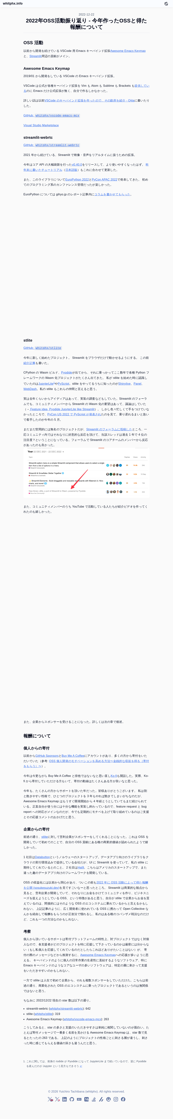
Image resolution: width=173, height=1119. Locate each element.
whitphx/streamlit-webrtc (66, 1008)
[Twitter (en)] (50, 1099)
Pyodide (66, 372)
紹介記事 (29, 363)
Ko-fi (114, 775)
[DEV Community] (79, 1099)
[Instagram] (116, 1099)
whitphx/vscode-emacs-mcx (82, 1019)
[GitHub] (72, 1099)
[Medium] (86, 1099)
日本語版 (71, 169)
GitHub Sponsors (47, 755)
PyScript (63, 383)
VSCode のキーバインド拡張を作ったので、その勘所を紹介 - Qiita (89, 100)
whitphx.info (13, 3)
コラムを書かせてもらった (112, 194)
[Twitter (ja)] (57, 1099)
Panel (137, 383)
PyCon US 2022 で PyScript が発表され (74, 414)
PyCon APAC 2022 (104, 179)
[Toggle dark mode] (166, 3)
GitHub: (51, 115)
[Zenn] (101, 1099)
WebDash (30, 389)
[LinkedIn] (64, 1099)
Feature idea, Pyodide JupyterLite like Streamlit (62, 409)
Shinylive (124, 383)
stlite (27, 340)
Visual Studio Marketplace (41, 125)
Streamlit (36, 56)
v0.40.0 (77, 164)
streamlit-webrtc (38, 137)
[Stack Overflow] (94, 1099)
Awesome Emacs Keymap (128, 50)
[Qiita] (108, 1099)
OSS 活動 (33, 42)
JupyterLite (46, 383)
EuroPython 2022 (77, 179)
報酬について (37, 735)
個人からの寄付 (36, 748)
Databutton (42, 857)
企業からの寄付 (36, 829)
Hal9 (81, 867)
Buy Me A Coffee (73, 755)
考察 (27, 931)
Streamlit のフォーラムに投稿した (109, 429)
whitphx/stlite (43, 1013)
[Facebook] (123, 1099)
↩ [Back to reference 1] (81, 1066)
